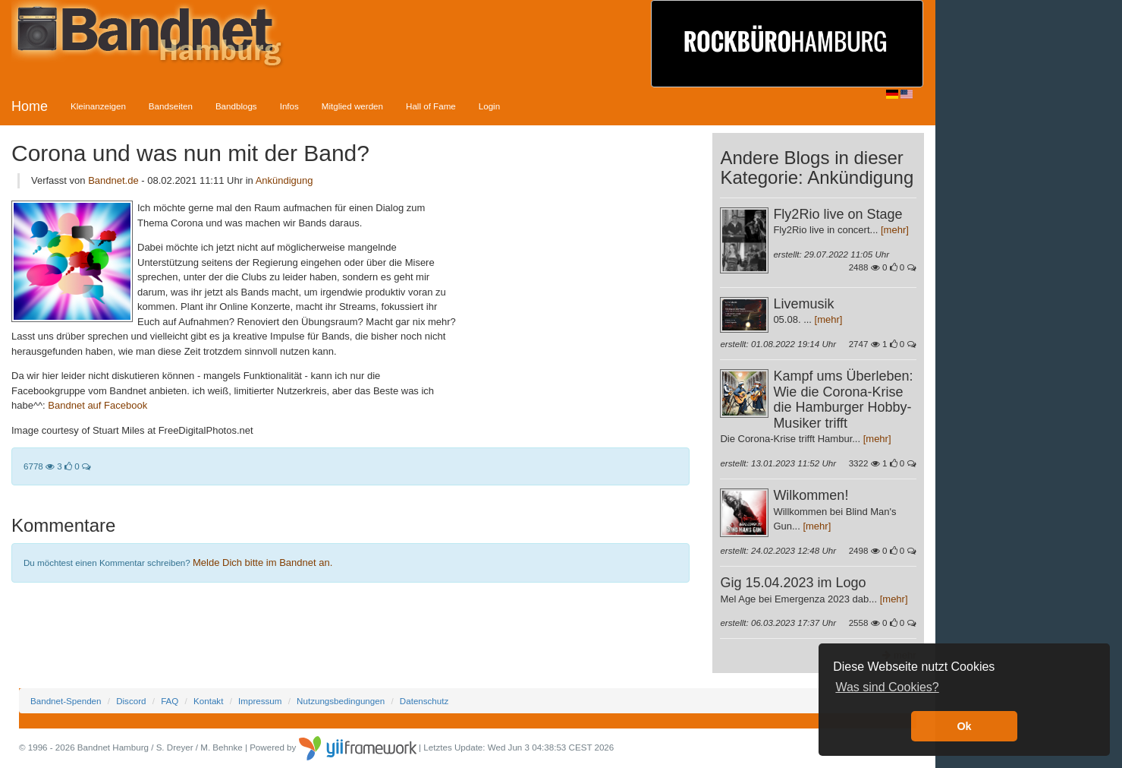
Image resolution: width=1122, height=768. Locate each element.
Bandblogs (236, 106)
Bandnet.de (113, 180)
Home (29, 106)
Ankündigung (284, 180)
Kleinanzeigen (98, 106)
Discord (131, 701)
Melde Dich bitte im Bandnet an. (262, 562)
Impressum (259, 701)
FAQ (169, 701)
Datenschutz (424, 701)
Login (489, 106)
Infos (289, 106)
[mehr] (895, 229)
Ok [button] (964, 726)
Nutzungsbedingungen (341, 701)
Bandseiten (171, 106)
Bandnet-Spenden (65, 701)
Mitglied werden (352, 106)
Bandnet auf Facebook (97, 405)
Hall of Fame (431, 106)
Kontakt (208, 701)
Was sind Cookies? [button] (886, 687)
